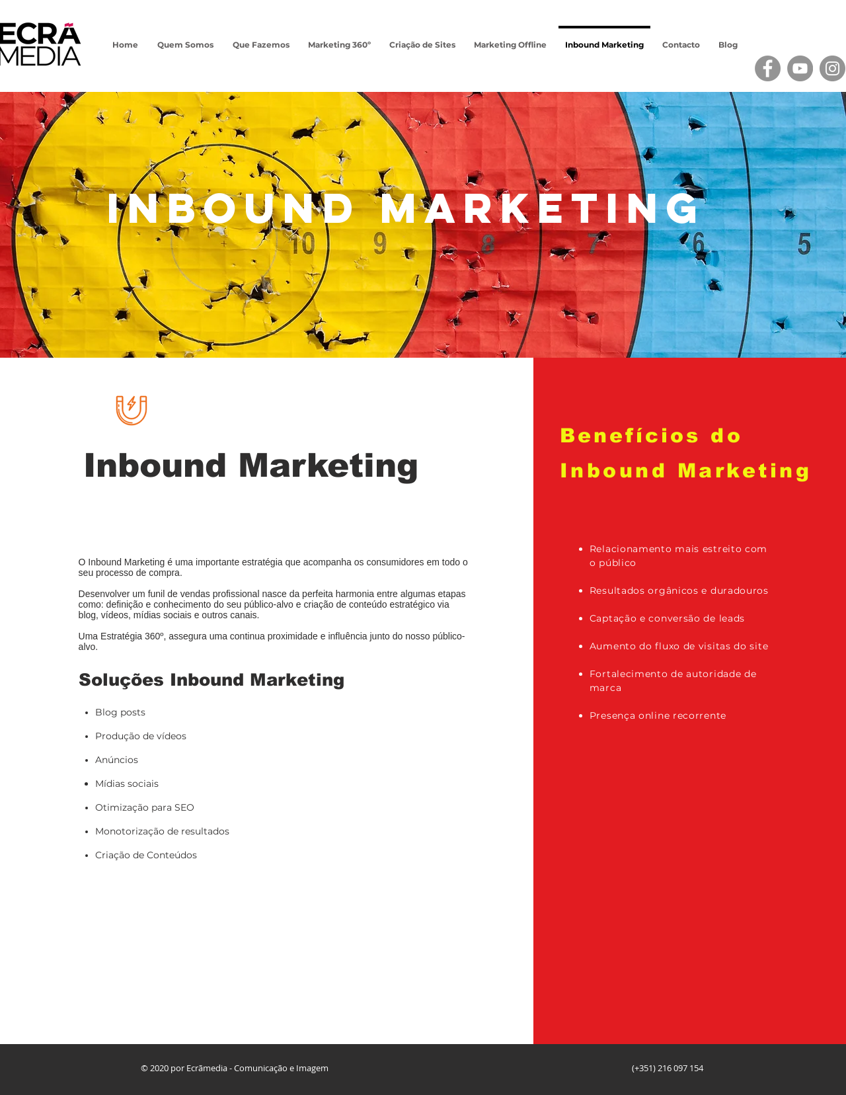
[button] (261, 39)
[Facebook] (768, 68)
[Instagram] (832, 68)
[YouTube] (800, 68)
